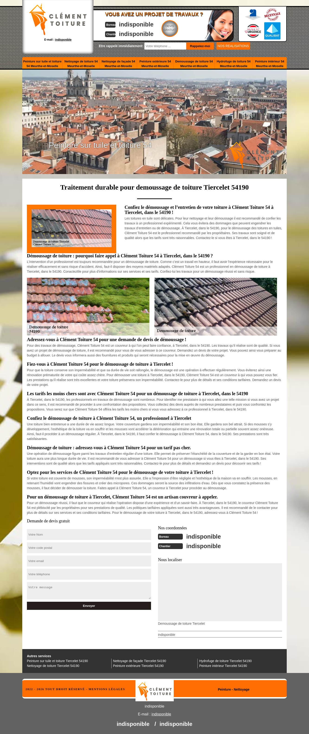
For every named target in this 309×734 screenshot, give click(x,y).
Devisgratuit (176, 28)
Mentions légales (107, 688)
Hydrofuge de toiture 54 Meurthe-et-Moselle (234, 64)
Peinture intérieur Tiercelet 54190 (223, 665)
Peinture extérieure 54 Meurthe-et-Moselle (155, 64)
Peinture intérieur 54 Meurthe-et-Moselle (269, 64)
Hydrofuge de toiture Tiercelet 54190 (225, 660)
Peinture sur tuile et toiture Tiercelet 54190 (57, 660)
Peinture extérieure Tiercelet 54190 (138, 665)
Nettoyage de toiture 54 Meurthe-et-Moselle (81, 64)
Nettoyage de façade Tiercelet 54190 (139, 660)
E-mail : (57, 39)
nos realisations (233, 46)
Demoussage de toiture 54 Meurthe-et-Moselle (194, 64)
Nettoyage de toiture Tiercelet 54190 (53, 665)
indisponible (140, 24)
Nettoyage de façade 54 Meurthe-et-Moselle (118, 64)
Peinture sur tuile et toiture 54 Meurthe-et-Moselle (42, 64)
